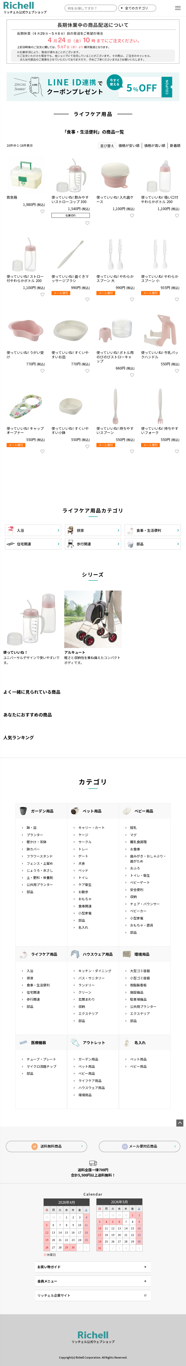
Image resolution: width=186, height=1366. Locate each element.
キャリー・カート (91, 827)
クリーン (84, 992)
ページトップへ (179, 1123)
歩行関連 (33, 999)
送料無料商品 (46, 1146)
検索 (161, 8)
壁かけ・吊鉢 (36, 841)
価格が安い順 (129, 145)
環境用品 (141, 954)
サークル (85, 841)
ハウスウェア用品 (98, 954)
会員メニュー (47, 1281)
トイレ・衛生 (140, 875)
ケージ (83, 834)
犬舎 (81, 863)
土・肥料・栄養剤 (40, 877)
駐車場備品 (138, 999)
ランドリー (86, 985)
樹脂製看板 (138, 985)
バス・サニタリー (91, 978)
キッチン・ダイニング (94, 970)
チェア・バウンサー (145, 904)
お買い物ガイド (49, 1266)
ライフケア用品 (44, 954)
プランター (35, 834)
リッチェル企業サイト (53, 1295)
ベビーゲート (140, 882)
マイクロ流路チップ (41, 1066)
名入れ (83, 927)
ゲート (83, 856)
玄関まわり (86, 999)
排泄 (30, 978)
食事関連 (85, 906)
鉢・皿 (32, 827)
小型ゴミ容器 (140, 978)
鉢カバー (33, 849)
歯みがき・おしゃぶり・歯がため (148, 858)
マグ (133, 834)
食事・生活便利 (38, 985)
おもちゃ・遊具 (141, 925)
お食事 (135, 849)
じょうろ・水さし (40, 870)
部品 (30, 891)
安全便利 (136, 889)
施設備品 (136, 992)
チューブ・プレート (41, 1059)
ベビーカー (138, 911)
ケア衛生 (85, 884)
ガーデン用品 (42, 811)
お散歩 (83, 891)
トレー (83, 849)
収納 (133, 896)
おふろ (135, 868)
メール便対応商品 (139, 1146)
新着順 (175, 145)
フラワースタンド (40, 856)
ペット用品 (92, 811)
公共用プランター (40, 884)
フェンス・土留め (40, 863)
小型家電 (85, 913)
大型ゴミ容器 (140, 970)
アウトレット (94, 1042)
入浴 (30, 970)
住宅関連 (33, 992)
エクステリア (88, 1013)
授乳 (133, 827)
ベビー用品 (143, 811)
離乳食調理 (138, 841)
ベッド (83, 870)
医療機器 (38, 1042)
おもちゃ (85, 898)
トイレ (83, 877)
